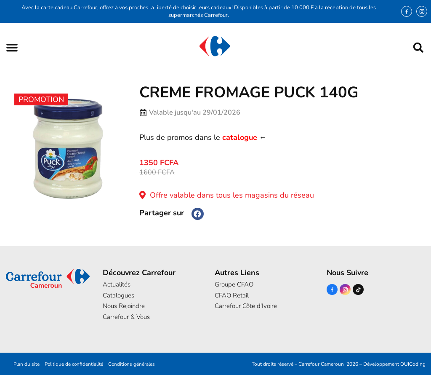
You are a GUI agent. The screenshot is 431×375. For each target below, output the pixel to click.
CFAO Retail (232, 295)
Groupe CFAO (234, 284)
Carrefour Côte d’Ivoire (246, 306)
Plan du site (24, 364)
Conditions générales (133, 364)
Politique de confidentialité (73, 364)
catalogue (239, 137)
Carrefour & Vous (126, 317)
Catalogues (118, 295)
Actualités (116, 284)
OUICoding (413, 364)
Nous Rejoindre (124, 306)
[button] (12, 47)
